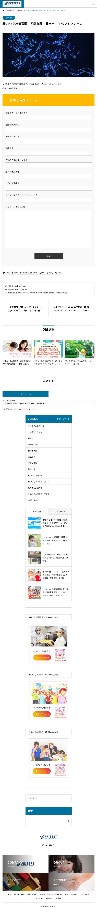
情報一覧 (9, 18)
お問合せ (58, 898)
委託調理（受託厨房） (55, 894)
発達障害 (58, 293)
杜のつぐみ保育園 (35, 475)
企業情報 (49, 898)
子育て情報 (32, 463)
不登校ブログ (33, 444)
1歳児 (15, 293)
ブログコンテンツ (35, 432)
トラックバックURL (9, 400)
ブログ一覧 (85, 894)
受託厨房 (31, 457)
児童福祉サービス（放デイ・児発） (26, 894)
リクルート (40, 898)
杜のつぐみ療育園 (21, 289)
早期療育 (32, 293)
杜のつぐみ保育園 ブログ (38, 482)
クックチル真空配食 (36, 426)
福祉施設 (65, 293)
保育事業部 (32, 451)
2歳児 (20, 293)
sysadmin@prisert (20, 286)
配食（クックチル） (72, 894)
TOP (9, 894)
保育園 (42, 894)
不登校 (30, 438)
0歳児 (10, 293)
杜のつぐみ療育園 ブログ (38, 494)
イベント (25, 293)
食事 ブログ (33, 500)
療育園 (51, 293)
